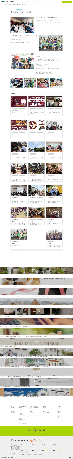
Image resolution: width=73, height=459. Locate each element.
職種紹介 (59, 417)
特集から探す (21, 418)
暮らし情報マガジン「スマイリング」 (48, 410)
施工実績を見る (21, 420)
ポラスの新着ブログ (14, 410)
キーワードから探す (22, 419)
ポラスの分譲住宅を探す (22, 406)
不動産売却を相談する (33, 406)
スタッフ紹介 (59, 411)
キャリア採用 (59, 416)
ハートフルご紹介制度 (46, 412)
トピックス (12, 407)
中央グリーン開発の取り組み (34, 407)
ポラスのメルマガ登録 (22, 423)
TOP (12, 406)
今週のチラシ (21, 413)
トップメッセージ (60, 407)
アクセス (59, 410)
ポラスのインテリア (41, 454)
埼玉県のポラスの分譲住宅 (23, 408)
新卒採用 (59, 415)
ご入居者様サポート (45, 406)
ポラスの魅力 (13, 453)
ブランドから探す (21, 415)
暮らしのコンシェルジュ (46, 411)
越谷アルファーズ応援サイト (34, 415)
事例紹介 (31, 411)
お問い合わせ (67, 1)
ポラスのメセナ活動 (35, 454)
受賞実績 (59, 412)
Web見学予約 (21, 414)
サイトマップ (13, 412)
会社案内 (59, 406)
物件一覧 (20, 407)
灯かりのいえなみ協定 (21, 454)
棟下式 (31, 410)
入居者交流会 (44, 407)
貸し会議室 (31, 412)
